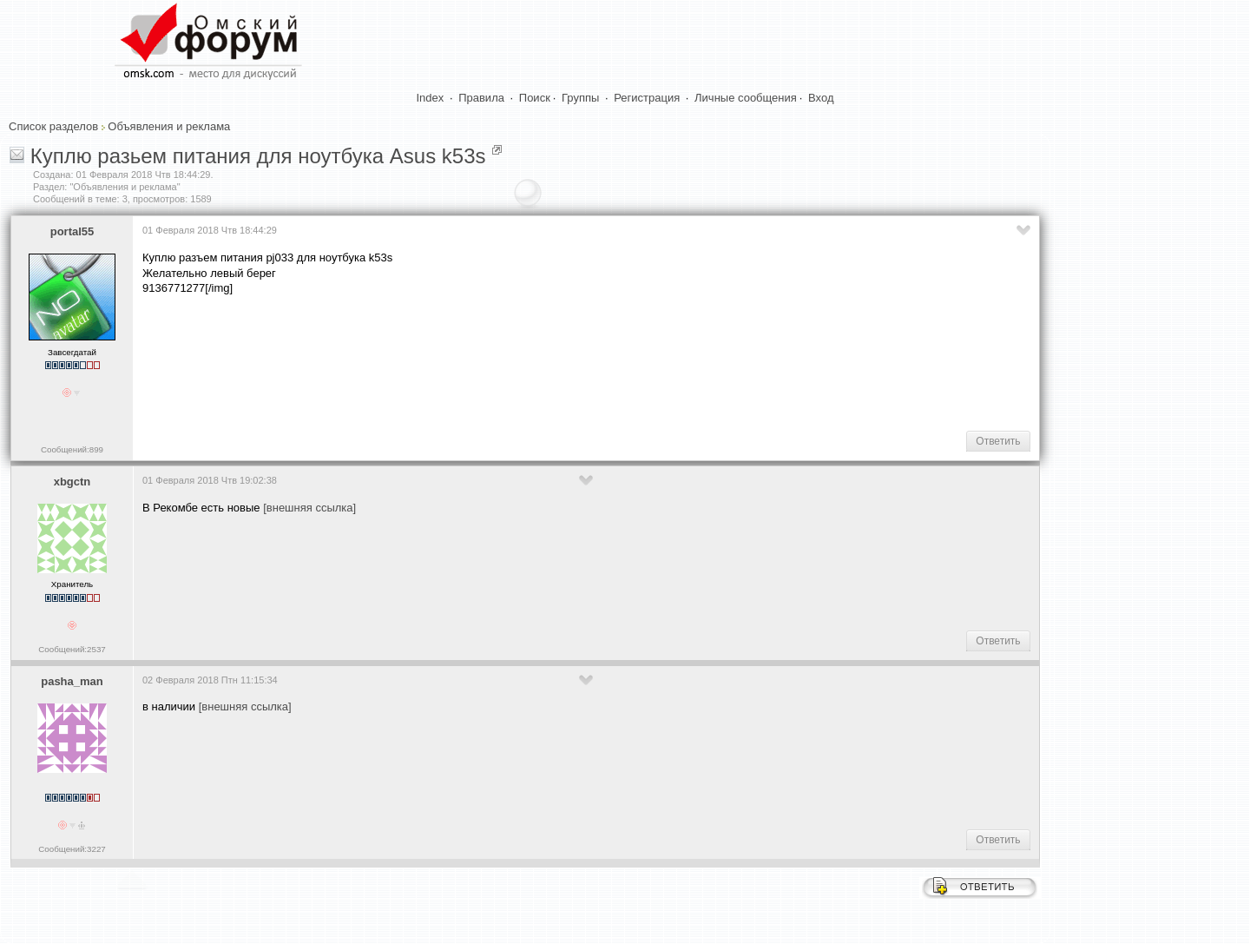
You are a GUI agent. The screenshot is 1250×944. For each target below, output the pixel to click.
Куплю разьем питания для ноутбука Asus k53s (258, 156)
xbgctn (72, 481)
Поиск (534, 97)
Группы (580, 97)
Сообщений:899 (72, 449)
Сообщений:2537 (71, 649)
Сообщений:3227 (71, 849)
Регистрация (647, 97)
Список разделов (53, 126)
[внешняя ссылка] (309, 507)
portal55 (72, 231)
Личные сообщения (745, 97)
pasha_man (72, 681)
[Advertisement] (458, 361)
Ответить (998, 441)
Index (430, 97)
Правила (481, 97)
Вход (820, 97)
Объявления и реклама (169, 126)
